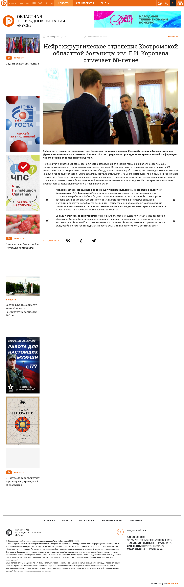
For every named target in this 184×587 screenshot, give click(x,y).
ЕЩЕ (105, 3)
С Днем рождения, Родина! (20, 65)
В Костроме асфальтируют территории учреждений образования (17, 485)
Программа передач (111, 520)
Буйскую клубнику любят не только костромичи (20, 248)
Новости (63, 3)
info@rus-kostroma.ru (153, 546)
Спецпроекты (85, 3)
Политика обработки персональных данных (34, 571)
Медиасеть (171, 583)
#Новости (171, 37)
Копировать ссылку (97, 36)
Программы (136, 520)
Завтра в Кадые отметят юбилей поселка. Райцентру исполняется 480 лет (24, 310)
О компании (48, 520)
